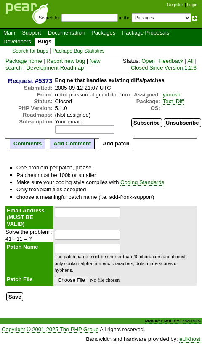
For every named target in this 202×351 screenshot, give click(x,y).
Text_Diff (173, 101)
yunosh (172, 94)
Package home (23, 61)
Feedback (171, 61)
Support (31, 32)
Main (9, 32)
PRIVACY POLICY (162, 321)
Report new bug (65, 61)
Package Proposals (145, 32)
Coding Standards (142, 182)
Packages (103, 32)
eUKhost (189, 339)
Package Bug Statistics (79, 51)
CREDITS (192, 321)
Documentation (66, 32)
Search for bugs (30, 51)
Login (192, 5)
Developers (17, 41)
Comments (27, 143)
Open (148, 61)
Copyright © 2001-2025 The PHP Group (50, 329)
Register (175, 5)
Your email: (68, 121)
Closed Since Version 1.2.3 (164, 67)
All (191, 61)
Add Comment (72, 143)
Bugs (45, 41)
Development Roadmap (55, 67)
